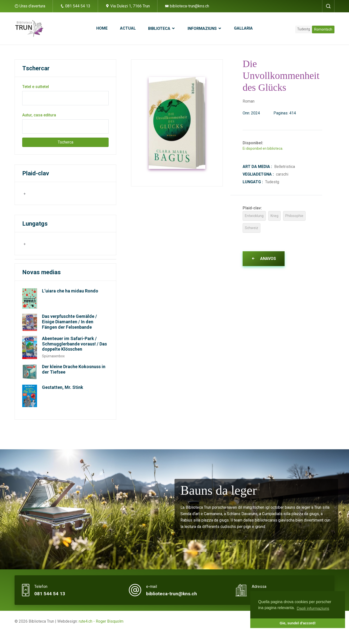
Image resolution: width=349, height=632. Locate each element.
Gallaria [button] (243, 28)
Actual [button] (128, 28)
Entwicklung (254, 216)
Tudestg (303, 29)
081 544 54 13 (75, 6)
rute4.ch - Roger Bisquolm (101, 621)
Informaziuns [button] (203, 28)
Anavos (263, 258)
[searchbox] (47, 193)
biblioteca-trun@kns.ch (187, 6)
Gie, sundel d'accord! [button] (298, 623)
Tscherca (65, 142)
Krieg (274, 216)
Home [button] (102, 28)
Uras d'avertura (32, 6)
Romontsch (323, 29)
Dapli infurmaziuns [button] (313, 608)
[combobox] (46, 193)
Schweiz (251, 228)
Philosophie (294, 216)
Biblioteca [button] (159, 28)
